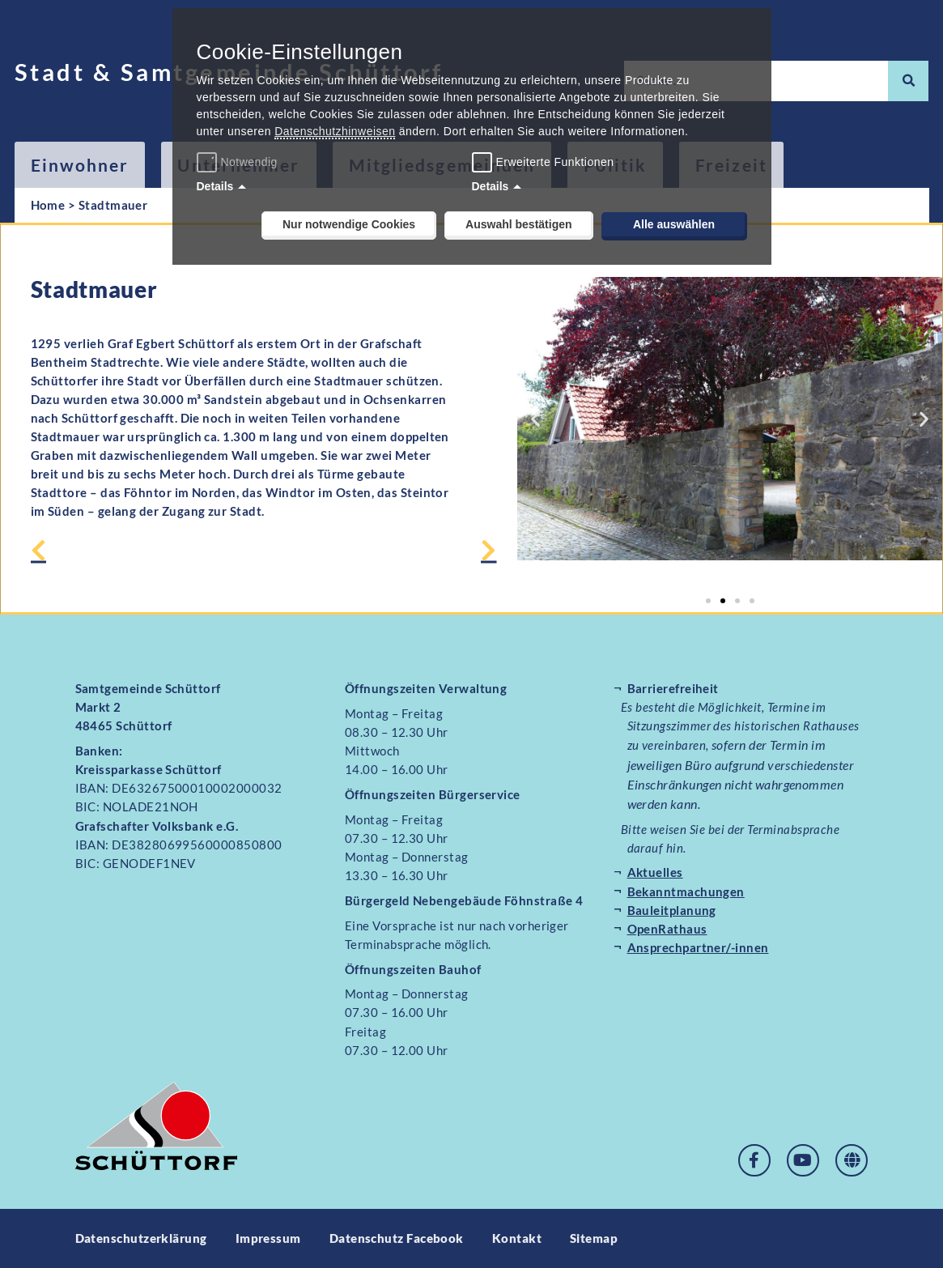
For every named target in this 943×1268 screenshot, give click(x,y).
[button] (535, 419)
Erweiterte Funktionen (555, 161)
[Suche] (908, 81)
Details (215, 186)
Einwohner (80, 165)
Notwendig (239, 162)
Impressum (268, 1238)
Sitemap (594, 1238)
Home (48, 205)
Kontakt (517, 1238)
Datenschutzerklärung (141, 1238)
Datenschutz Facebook (396, 1238)
